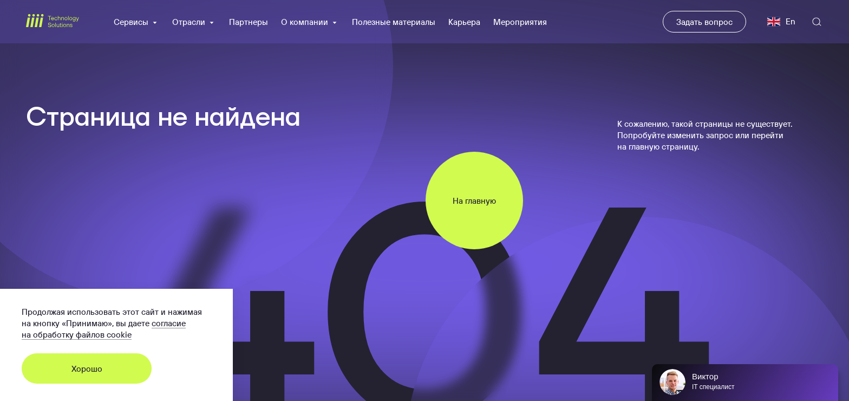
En (781, 21)
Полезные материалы (393, 22)
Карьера (464, 22)
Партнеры (248, 22)
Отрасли (194, 22)
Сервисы (136, 22)
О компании (310, 22)
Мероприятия (520, 22)
